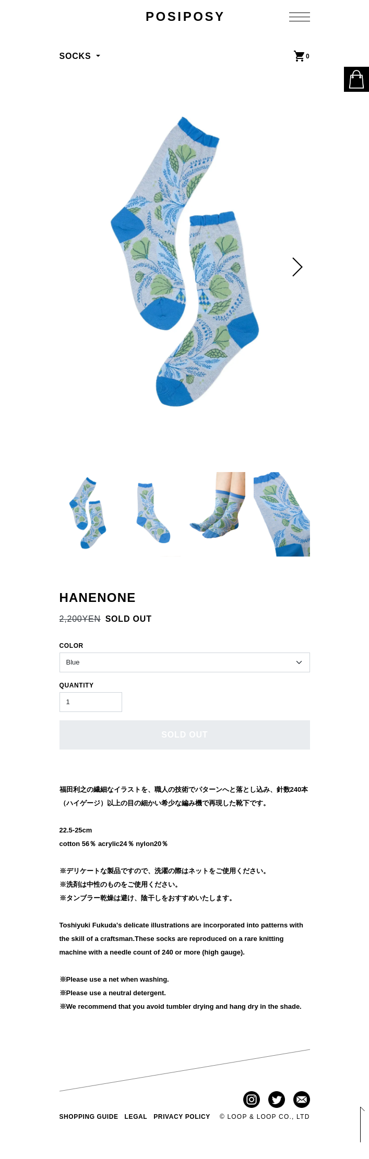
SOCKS (76, 56)
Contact (301, 1099)
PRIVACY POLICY (181, 1116)
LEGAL (136, 1116)
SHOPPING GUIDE (88, 1116)
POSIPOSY (185, 16)
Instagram (251, 1099)
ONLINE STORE (356, 79)
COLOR (71, 645)
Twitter (276, 1099)
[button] (297, 267)
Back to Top (360, 1125)
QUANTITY (76, 685)
